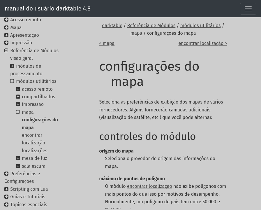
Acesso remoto (25, 19)
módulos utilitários (200, 25)
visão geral (21, 58)
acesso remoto (37, 89)
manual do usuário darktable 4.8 (48, 8)
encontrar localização (149, 186)
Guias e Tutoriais (27, 197)
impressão (33, 104)
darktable (112, 25)
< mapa (106, 43)
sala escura (33, 166)
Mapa (16, 27)
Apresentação (24, 35)
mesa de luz (34, 158)
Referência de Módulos (151, 25)
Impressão (21, 43)
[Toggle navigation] (248, 9)
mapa (136, 33)
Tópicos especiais (28, 204)
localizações (34, 150)
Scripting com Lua (29, 189)
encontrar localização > (202, 43)
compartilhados (38, 96)
